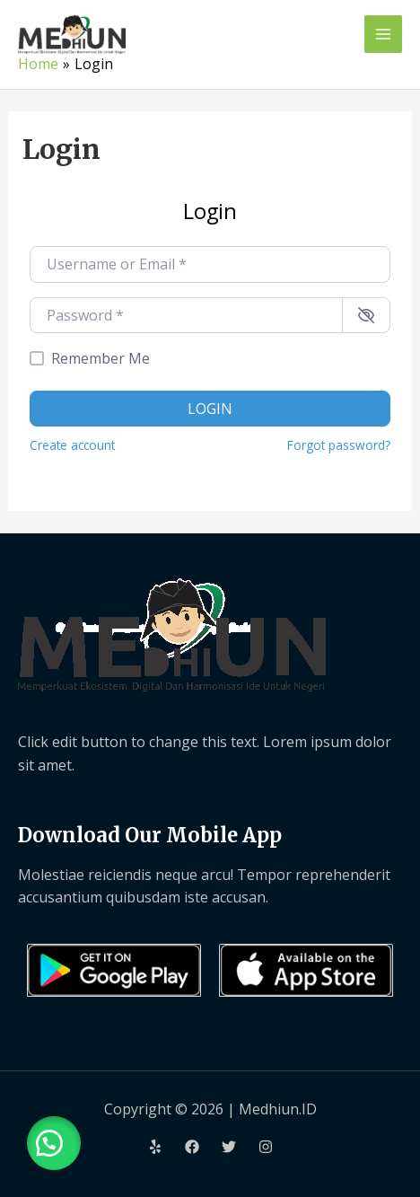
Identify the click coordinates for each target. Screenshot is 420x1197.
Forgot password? (338, 444)
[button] (54, 1143)
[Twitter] (229, 1147)
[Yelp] (155, 1147)
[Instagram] (265, 1147)
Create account (72, 444)
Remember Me (100, 358)
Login (210, 408)
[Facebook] (192, 1147)
